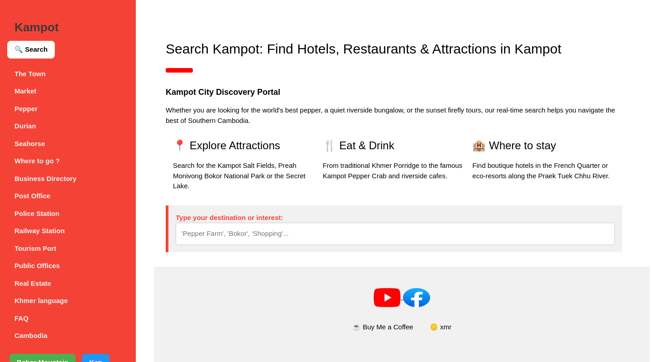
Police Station (36, 213)
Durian (25, 126)
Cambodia (31, 335)
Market (25, 91)
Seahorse (29, 143)
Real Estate (32, 283)
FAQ (21, 318)
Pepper (26, 109)
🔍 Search (31, 49)
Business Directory (45, 178)
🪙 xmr (440, 327)
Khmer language (41, 300)
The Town (30, 74)
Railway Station (39, 231)
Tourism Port (35, 248)
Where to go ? (37, 161)
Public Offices (37, 265)
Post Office (32, 196)
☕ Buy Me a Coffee (382, 327)
